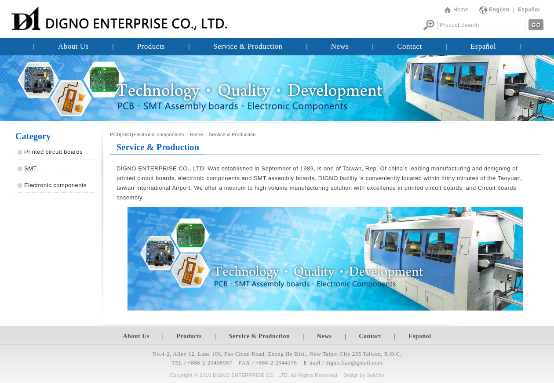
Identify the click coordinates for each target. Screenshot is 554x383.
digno (333, 362)
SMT (30, 168)
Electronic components (55, 185)
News (340, 46)
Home (460, 10)
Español (483, 46)
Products (151, 46)
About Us (73, 46)
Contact (409, 46)
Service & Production (247, 46)
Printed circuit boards (53, 151)
